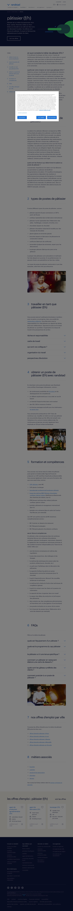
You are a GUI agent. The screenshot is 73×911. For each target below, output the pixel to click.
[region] (37, 106)
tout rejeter (41, 117)
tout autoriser (52, 117)
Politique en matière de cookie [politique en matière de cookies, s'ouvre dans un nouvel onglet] (44, 110)
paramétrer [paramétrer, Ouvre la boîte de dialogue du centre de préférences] (22, 117)
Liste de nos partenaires (22, 112)
